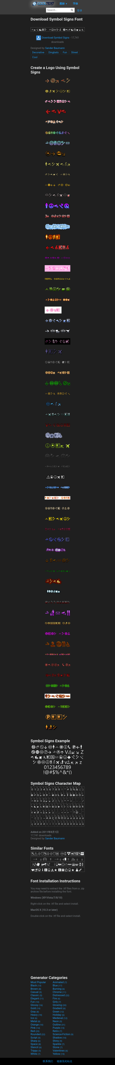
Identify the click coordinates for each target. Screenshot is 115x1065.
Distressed (61, 995)
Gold (35, 1008)
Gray (35, 1011)
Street (74, 52)
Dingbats (54, 52)
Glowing (59, 1005)
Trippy (36, 1050)
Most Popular (38, 982)
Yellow (59, 1053)
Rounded (38, 1034)
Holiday (59, 1014)
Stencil (36, 1047)
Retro (57, 1031)
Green (58, 1011)
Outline (59, 1024)
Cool (34, 57)
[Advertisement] (15, 65)
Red (35, 1031)
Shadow (59, 1037)
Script (36, 1037)
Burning (59, 988)
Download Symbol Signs (52, 37)
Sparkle (58, 1044)
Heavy (36, 1014)
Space (36, 1044)
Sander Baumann (55, 48)
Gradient (59, 1008)
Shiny (57, 1040)
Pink (35, 1027)
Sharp (36, 1040)
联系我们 (48, 1061)
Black (36, 985)
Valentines (60, 1050)
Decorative (38, 52)
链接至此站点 (64, 1061)
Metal (35, 1021)
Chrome (59, 992)
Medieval (60, 1018)
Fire (56, 998)
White (35, 1053)
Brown (36, 988)
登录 (79, 10)
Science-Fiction (63, 1034)
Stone (57, 1047)
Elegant (37, 998)
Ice (34, 1018)
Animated (60, 982)
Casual (36, 992)
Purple (58, 1027)
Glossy (37, 1005)
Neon (57, 1021)
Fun (65, 52)
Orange (37, 1024)
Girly (57, 1001)
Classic (36, 995)
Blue (57, 985)
